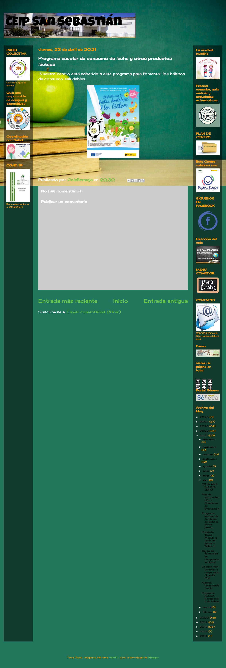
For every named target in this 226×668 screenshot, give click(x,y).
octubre (208, 454)
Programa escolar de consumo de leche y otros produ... (210, 520)
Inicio (120, 301)
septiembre (209, 458)
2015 (204, 631)
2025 (205, 417)
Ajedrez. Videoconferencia (210, 585)
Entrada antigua (166, 301)
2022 (205, 430)
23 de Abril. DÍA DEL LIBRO (210, 487)
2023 (204, 426)
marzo (207, 607)
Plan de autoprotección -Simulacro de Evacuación (210, 501)
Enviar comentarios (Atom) (94, 312)
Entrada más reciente (67, 301)
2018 (204, 626)
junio (206, 470)
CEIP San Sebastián (63, 23)
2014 (204, 636)
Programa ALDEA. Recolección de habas (210, 597)
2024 (204, 421)
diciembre (208, 439)
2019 (204, 622)
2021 (204, 435)
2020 (205, 617)
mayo (206, 475)
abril (205, 480)
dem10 (113, 657)
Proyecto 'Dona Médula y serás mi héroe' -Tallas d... (209, 539)
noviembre (209, 446)
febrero (207, 611)
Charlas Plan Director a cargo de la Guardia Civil (210, 572)
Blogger (153, 657)
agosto (207, 466)
